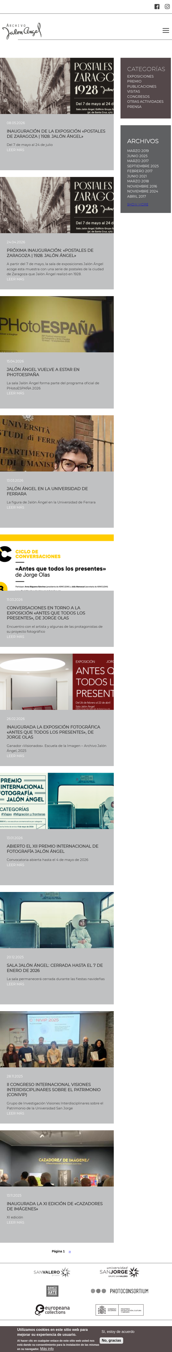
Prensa (134, 107)
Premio (134, 81)
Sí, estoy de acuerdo (117, 1334)
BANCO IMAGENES (52, 1296)
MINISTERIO (119, 1315)
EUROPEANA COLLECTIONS (52, 1315)
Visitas (133, 91)
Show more (137, 204)
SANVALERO (52, 1278)
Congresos (138, 96)
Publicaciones (141, 86)
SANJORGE (119, 1278)
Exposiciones (140, 76)
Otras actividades (145, 101)
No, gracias (111, 1343)
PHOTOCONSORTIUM (119, 1296)
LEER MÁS (15, 150)
